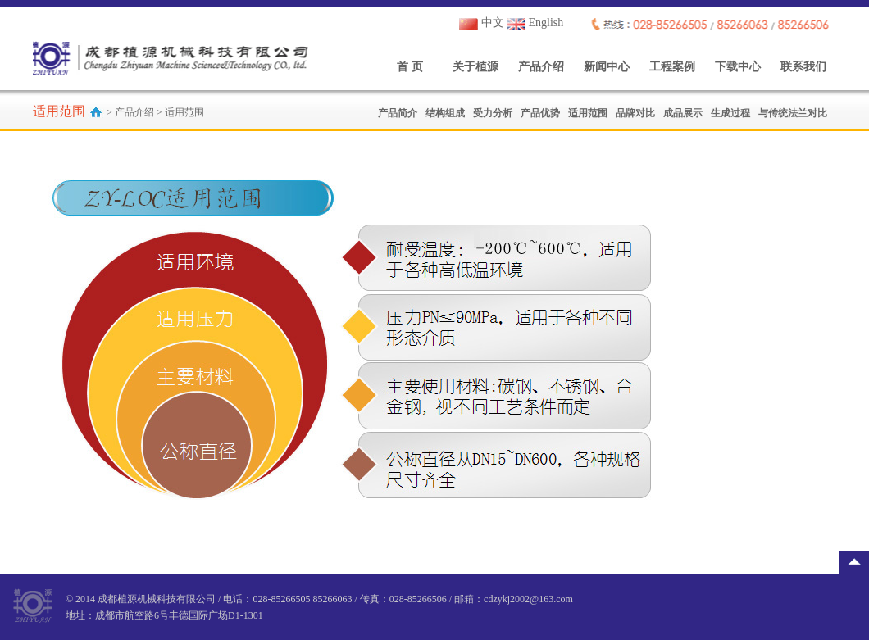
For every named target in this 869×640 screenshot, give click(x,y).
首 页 (410, 67)
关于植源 (475, 67)
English (535, 22)
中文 (481, 22)
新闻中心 (607, 67)
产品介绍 (541, 67)
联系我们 (803, 67)
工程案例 (672, 67)
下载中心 (738, 67)
